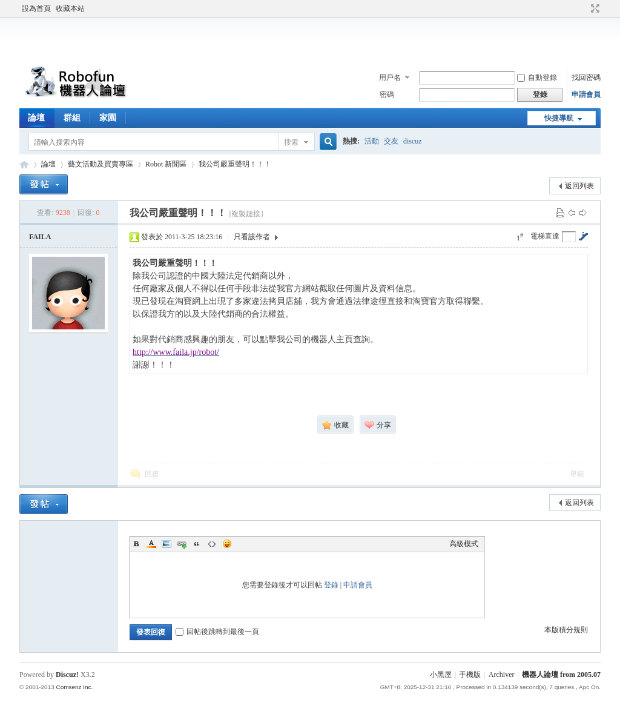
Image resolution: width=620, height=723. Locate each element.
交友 (391, 141)
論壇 (36, 117)
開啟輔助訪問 (584, 8)
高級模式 (463, 544)
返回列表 (579, 186)
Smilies (227, 544)
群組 (72, 117)
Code (212, 544)
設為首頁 (36, 8)
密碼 (387, 94)
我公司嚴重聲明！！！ (235, 164)
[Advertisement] (310, 39)
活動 (371, 141)
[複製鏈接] (246, 214)
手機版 (470, 674)
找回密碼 (586, 77)
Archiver (502, 674)
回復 (152, 474)
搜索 (291, 142)
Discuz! (67, 674)
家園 (107, 117)
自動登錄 (537, 77)
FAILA (40, 237)
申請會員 (586, 94)
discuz (412, 141)
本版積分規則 (566, 630)
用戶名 (390, 77)
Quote (197, 544)
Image (166, 544)
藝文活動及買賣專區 (100, 164)
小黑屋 (441, 674)
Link (182, 544)
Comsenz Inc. (74, 687)
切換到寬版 (594, 8)
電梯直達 (544, 236)
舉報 (577, 474)
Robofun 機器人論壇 (24, 164)
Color (151, 544)
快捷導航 (558, 118)
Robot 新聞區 (165, 164)
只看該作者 (252, 237)
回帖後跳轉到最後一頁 (217, 631)
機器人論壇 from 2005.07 (561, 674)
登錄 (331, 585)
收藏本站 (70, 8)
